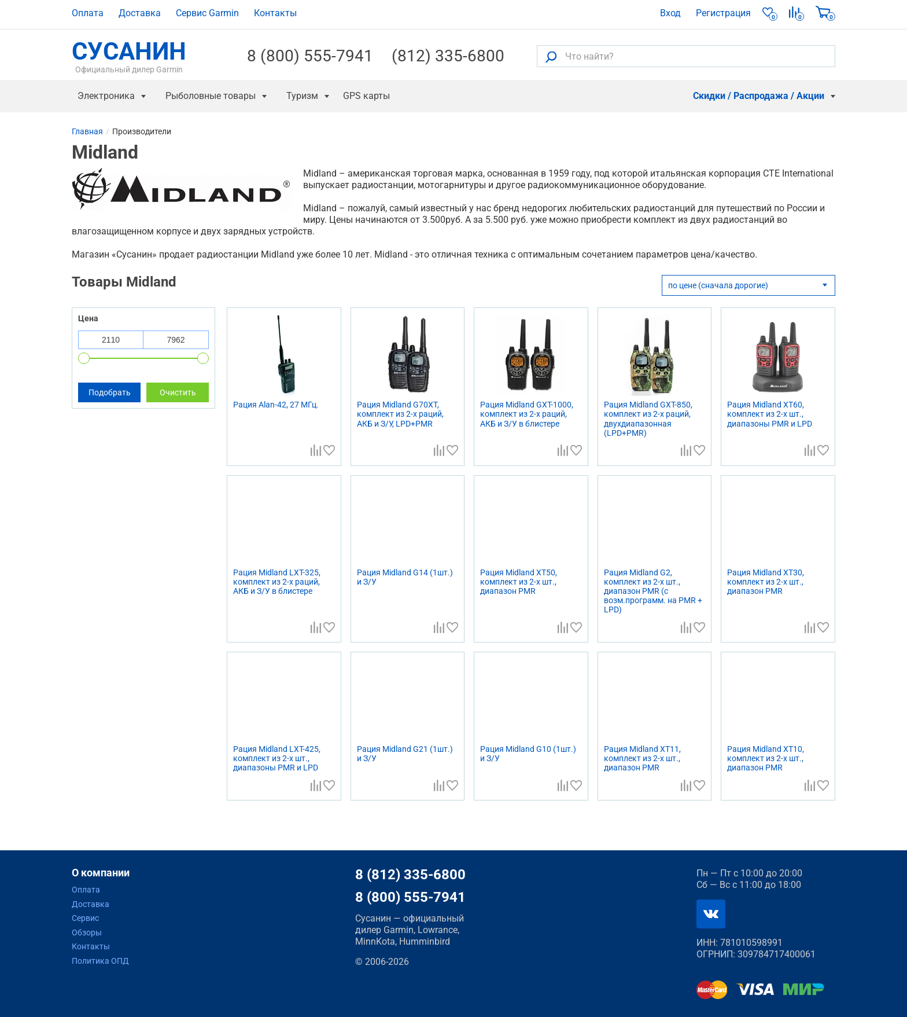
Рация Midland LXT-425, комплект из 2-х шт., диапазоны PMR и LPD (276, 758)
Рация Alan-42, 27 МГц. (276, 404)
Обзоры (87, 932)
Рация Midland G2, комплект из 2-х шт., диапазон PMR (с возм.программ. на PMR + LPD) (653, 591)
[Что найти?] (686, 56)
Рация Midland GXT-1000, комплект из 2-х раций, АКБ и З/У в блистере (526, 414)
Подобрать (110, 392)
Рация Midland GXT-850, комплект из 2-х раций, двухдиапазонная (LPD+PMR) (648, 418)
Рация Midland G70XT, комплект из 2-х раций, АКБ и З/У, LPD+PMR (400, 414)
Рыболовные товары (210, 95)
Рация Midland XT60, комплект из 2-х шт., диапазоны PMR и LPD (769, 414)
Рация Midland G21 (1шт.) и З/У (405, 753)
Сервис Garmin (207, 13)
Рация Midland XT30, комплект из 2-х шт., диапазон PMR (765, 582)
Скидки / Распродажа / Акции (758, 95)
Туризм (302, 95)
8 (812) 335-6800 (410, 875)
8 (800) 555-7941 (310, 56)
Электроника (106, 95)
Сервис (85, 918)
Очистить (178, 392)
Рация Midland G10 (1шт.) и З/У (528, 753)
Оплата (88, 13)
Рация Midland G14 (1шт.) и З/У (405, 577)
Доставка (140, 13)
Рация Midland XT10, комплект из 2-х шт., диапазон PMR (765, 758)
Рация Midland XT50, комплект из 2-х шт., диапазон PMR (518, 582)
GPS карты (366, 95)
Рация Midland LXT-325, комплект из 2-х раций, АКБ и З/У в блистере (276, 582)
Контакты (275, 13)
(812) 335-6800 (448, 56)
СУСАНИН (129, 56)
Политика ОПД (100, 960)
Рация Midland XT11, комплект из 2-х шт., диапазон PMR (642, 758)
